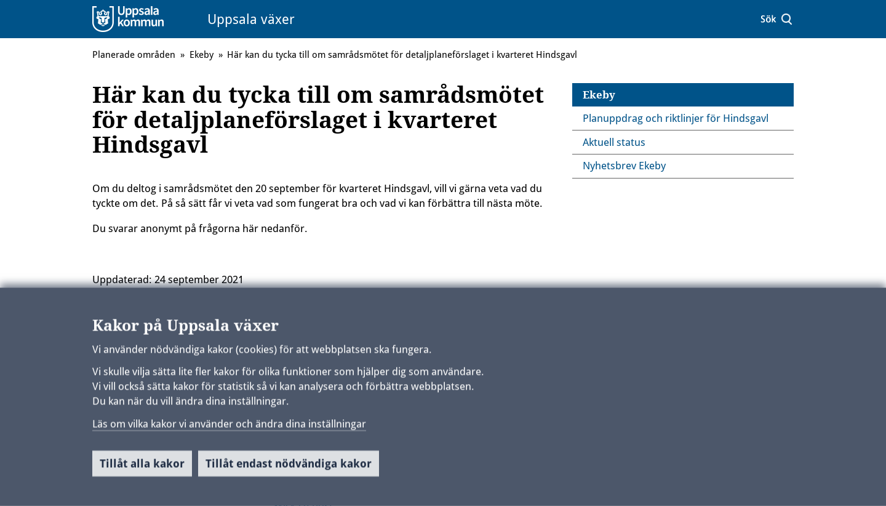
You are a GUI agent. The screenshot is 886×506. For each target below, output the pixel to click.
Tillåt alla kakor (142, 467)
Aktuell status (614, 142)
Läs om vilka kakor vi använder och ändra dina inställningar (229, 428)
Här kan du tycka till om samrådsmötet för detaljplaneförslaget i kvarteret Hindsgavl (402, 54)
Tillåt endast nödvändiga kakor (289, 467)
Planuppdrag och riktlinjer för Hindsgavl (675, 118)
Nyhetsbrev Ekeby (624, 165)
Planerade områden (133, 54)
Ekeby (599, 95)
